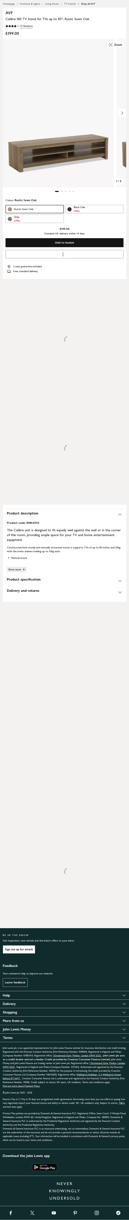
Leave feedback (15, 982)
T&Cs (122, 1103)
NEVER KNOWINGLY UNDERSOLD (64, 1191)
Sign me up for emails (19, 949)
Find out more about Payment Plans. (21, 1086)
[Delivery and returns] (64, 592)
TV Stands (70, 3)
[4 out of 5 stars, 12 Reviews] (19, 26)
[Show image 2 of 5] (122, 113)
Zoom (115, 45)
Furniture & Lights (30, 3)
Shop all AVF (88, 3)
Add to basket (64, 242)
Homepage (9, 3)
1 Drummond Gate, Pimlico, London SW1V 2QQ (77, 1055)
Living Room (52, 3)
